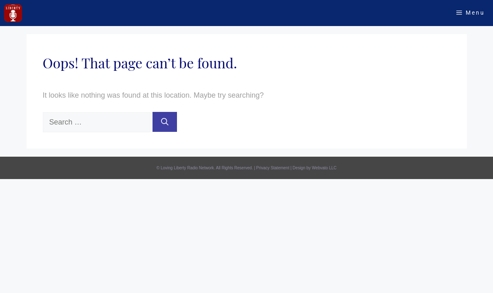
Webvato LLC (324, 168)
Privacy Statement (272, 168)
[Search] (165, 122)
